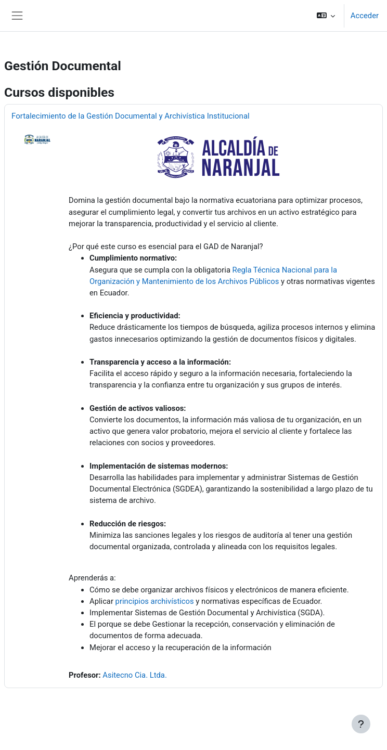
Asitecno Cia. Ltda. (134, 675)
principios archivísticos (154, 601)
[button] (325, 15)
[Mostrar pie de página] (361, 724)
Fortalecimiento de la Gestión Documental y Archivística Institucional (130, 116)
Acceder (365, 15)
